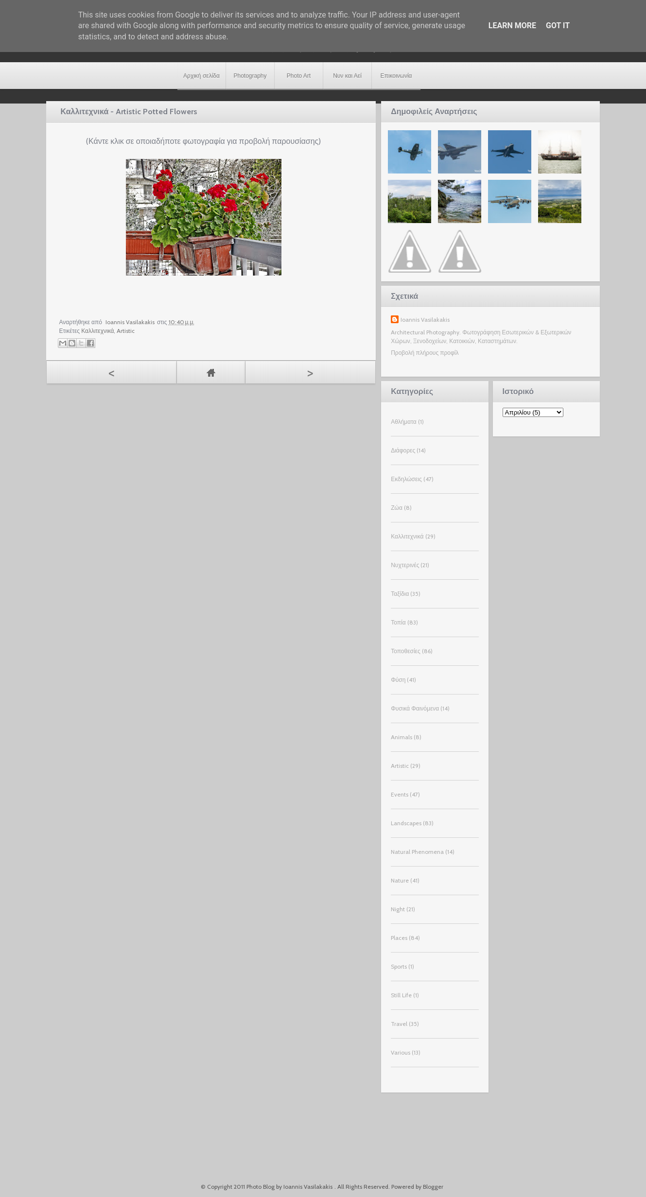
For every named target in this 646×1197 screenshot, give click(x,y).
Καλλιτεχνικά (97, 330)
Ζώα (396, 507)
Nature (400, 880)
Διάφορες (403, 450)
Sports (399, 966)
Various (400, 1052)
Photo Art (299, 75)
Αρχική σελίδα (201, 75)
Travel (399, 1023)
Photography (249, 75)
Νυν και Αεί (347, 75)
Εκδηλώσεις (406, 479)
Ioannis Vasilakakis (425, 319)
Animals (401, 737)
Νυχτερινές (405, 565)
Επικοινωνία (396, 75)
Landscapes (406, 823)
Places (399, 937)
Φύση (398, 679)
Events (399, 794)
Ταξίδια (400, 593)
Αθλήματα (403, 421)
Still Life (401, 995)
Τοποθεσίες (405, 651)
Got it (558, 25)
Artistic (126, 330)
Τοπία (398, 622)
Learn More (512, 25)
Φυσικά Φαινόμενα (415, 708)
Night (398, 909)
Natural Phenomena (417, 851)
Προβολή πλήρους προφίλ (424, 352)
